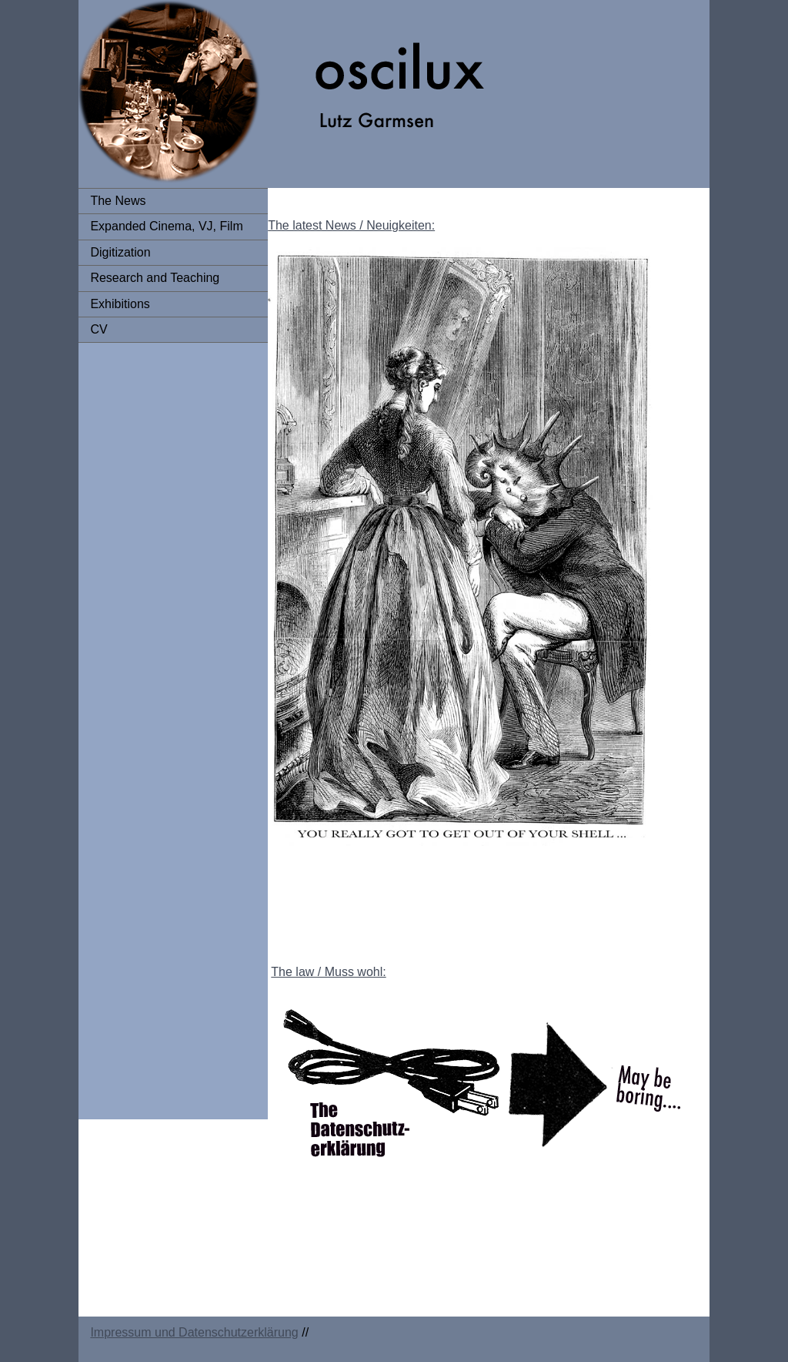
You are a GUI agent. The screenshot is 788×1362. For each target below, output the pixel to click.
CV (98, 329)
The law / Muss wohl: (328, 971)
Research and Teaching (154, 277)
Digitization (120, 252)
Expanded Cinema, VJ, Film (166, 226)
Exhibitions (119, 303)
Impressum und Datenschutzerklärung (194, 1332)
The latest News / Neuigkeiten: (351, 225)
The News (117, 200)
